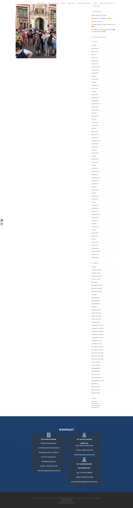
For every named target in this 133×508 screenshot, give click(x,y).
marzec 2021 (94, 236)
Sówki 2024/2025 (95, 371)
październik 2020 (95, 251)
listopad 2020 (94, 248)
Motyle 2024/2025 (96, 310)
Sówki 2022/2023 (95, 365)
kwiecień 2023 (95, 159)
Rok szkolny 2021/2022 (97, 346)
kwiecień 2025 (95, 85)
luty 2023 (93, 165)
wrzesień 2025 (95, 70)
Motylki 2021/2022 (96, 313)
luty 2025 (93, 91)
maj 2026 (93, 45)
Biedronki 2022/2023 (96, 288)
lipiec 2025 (94, 76)
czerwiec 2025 (95, 79)
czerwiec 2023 (95, 153)
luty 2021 (93, 239)
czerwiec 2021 (95, 227)
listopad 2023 (94, 137)
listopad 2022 (94, 174)
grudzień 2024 (95, 97)
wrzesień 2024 (95, 107)
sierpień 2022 (94, 183)
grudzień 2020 (95, 245)
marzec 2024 (94, 125)
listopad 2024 (94, 100)
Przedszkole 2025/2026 (97, 337)
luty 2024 (93, 128)
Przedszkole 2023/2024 (97, 331)
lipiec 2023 (94, 150)
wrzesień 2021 (95, 217)
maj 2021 (93, 230)
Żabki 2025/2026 (95, 393)
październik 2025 (95, 67)
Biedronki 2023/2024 (96, 291)
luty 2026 (93, 54)
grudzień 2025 (95, 61)
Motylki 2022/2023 (96, 316)
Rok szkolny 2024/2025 (97, 356)
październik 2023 (95, 140)
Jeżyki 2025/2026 (95, 300)
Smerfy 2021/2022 (96, 362)
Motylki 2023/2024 (96, 319)
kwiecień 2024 (95, 122)
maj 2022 (93, 193)
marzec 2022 (94, 199)
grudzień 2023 (95, 134)
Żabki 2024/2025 (95, 390)
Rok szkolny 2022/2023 (97, 350)
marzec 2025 (94, 88)
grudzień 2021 (95, 208)
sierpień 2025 (94, 73)
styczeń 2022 (94, 205)
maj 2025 (93, 82)
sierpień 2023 (94, 147)
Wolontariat (94, 383)
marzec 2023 (94, 162)
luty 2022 (93, 202)
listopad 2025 (94, 64)
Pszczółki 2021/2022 (96, 340)
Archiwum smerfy (95, 279)
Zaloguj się (94, 401)
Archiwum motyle (95, 273)
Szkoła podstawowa (96, 377)
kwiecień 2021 (95, 233)
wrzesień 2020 (95, 254)
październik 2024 (95, 104)
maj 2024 (93, 119)
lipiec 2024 (94, 113)
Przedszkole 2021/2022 (97, 325)
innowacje (94, 294)
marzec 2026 (94, 51)
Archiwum (94, 267)
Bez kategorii (94, 282)
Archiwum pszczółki (96, 276)
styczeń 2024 (94, 131)
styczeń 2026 (94, 57)
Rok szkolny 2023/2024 (97, 353)
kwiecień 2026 (95, 48)
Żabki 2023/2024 (95, 386)
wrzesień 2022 (95, 180)
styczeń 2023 (94, 168)
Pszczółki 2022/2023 (96, 343)
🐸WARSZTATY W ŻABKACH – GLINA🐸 (101, 18)
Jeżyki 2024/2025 (95, 297)
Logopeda (94, 307)
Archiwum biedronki (96, 270)
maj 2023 (93, 156)
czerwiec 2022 (95, 190)
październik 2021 (95, 214)
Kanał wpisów (94, 403)
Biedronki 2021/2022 (96, 285)
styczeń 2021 (94, 242)
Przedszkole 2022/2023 (97, 328)
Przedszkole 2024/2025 (97, 334)
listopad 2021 (94, 211)
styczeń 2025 (94, 94)
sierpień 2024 (94, 110)
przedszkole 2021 (95, 322)
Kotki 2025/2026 (95, 303)
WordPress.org (95, 407)
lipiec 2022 (94, 187)
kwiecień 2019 (95, 257)
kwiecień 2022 (95, 196)
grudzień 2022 (95, 171)
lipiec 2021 (94, 223)
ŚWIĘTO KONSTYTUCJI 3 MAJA (99, 15)
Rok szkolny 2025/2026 (97, 359)
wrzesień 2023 (95, 143)
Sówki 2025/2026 (95, 374)
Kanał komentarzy (96, 405)
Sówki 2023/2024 (95, 368)
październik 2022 (95, 177)
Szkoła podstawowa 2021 (97, 380)
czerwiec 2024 (95, 116)
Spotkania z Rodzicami (97, 21)
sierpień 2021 (94, 220)
